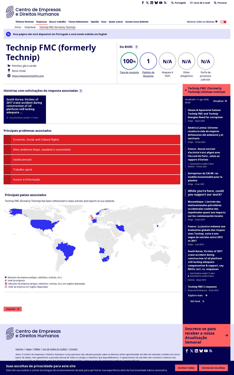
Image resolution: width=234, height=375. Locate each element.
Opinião (95, 21)
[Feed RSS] (165, 2)
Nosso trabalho (57, 21)
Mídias (37, 349)
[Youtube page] (161, 2)
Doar (103, 21)
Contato (73, 349)
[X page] (147, 2)
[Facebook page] (143, 2)
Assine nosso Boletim (136, 21)
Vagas (29, 349)
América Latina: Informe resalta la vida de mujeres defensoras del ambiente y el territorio (205, 133)
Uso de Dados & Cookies (55, 349)
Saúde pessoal (22, 159)
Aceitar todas (186, 367)
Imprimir (12, 309)
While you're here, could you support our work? (206, 192)
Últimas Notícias (25, 21)
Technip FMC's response (202, 286)
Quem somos (116, 21)
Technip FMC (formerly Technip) (57, 27)
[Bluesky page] (156, 2)
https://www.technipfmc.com (28, 76)
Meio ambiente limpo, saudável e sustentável (41, 149)
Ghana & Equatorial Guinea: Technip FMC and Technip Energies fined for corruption (205, 113)
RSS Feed (197, 301)
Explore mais (197, 295)
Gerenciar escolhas (213, 367)
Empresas (41, 21)
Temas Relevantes (78, 21)
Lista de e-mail (200, 2)
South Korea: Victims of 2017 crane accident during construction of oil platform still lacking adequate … (24, 106)
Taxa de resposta (129, 72)
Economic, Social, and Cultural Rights (36, 139)
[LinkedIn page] (152, 2)
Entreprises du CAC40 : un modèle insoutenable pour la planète (205, 177)
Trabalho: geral (22, 169)
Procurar (220, 2)
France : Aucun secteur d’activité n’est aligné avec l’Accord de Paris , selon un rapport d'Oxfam (204, 154)
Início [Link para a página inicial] (18, 27)
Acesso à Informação (26, 179)
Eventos (19, 349)
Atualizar (220, 101)
